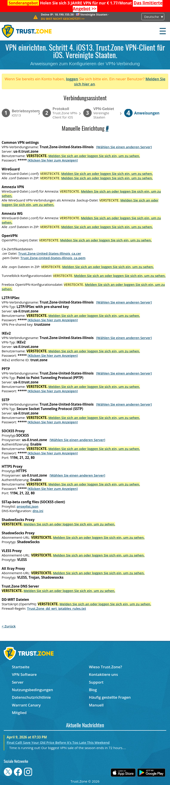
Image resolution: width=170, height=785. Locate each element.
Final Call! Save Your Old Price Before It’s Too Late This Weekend (58, 742)
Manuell (96, 705)
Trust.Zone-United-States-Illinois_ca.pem (52, 258)
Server (18, 682)
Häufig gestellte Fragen (110, 697)
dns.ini (38, 511)
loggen (72, 78)
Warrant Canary (26, 705)
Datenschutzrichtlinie (31, 697)
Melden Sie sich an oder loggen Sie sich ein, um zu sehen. (94, 156)
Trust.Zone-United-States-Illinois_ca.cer (49, 253)
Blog (93, 689)
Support (96, 682)
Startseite (20, 666)
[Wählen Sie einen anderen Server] (124, 147)
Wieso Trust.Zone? (105, 666)
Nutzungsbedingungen (32, 689)
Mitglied (19, 712)
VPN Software (24, 674)
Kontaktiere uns (103, 674)
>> (63, 19)
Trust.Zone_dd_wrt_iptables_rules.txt (56, 608)
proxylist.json (28, 506)
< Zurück (9, 626)
